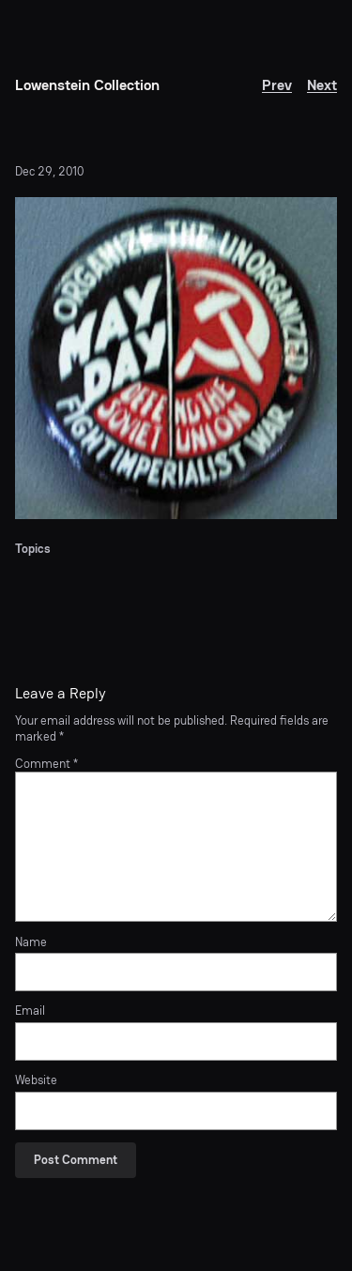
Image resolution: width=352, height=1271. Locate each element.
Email (30, 1010)
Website (36, 1080)
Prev (277, 85)
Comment (46, 764)
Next (322, 85)
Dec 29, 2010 (49, 171)
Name (31, 942)
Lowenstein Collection (87, 85)
